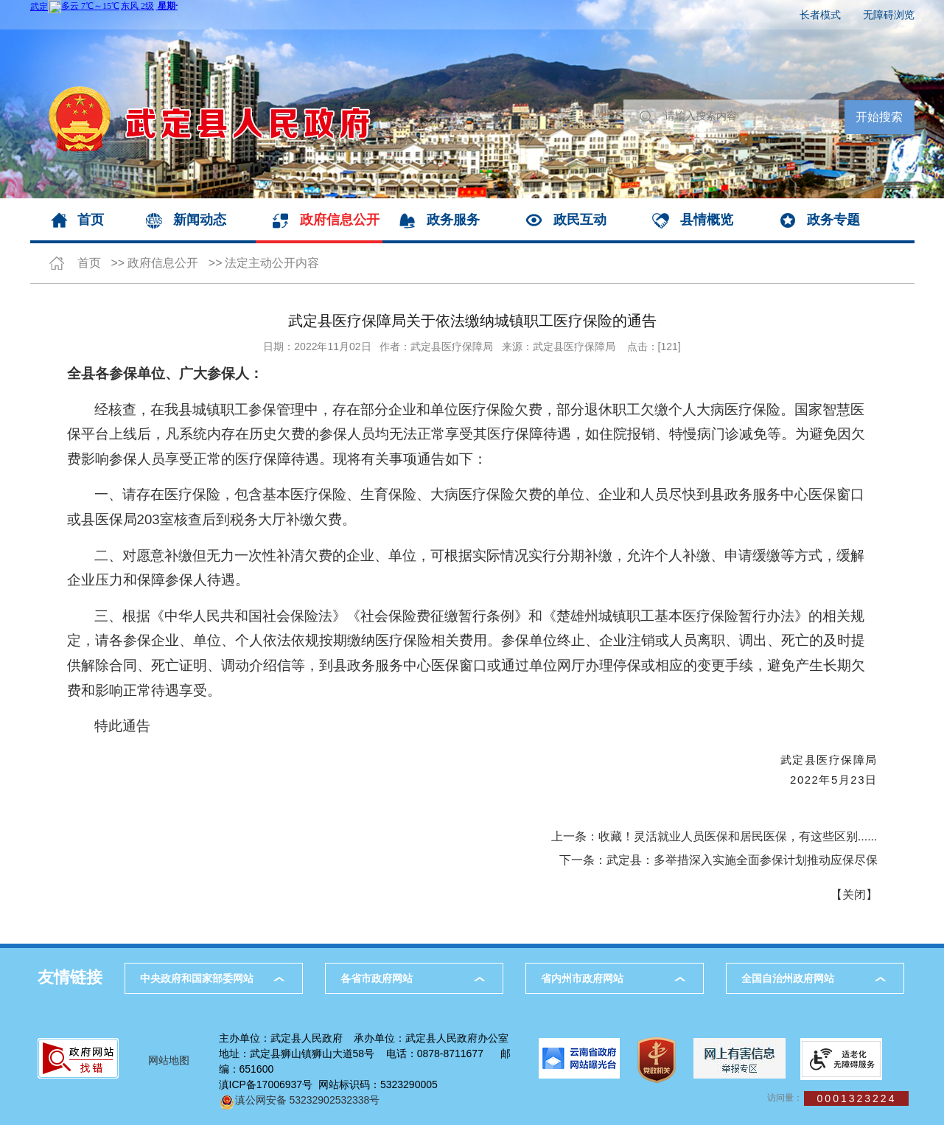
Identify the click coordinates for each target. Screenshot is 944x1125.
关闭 (854, 894)
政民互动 (579, 219)
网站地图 (168, 1060)
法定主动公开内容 (272, 263)
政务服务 (453, 219)
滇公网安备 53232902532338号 (299, 1100)
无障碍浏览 (889, 15)
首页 (90, 219)
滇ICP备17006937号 (266, 1084)
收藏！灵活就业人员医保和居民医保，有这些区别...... (738, 836)
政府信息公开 (340, 219)
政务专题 (833, 219)
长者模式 (820, 15)
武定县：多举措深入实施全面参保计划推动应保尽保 (742, 860)
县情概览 (706, 219)
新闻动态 (199, 219)
